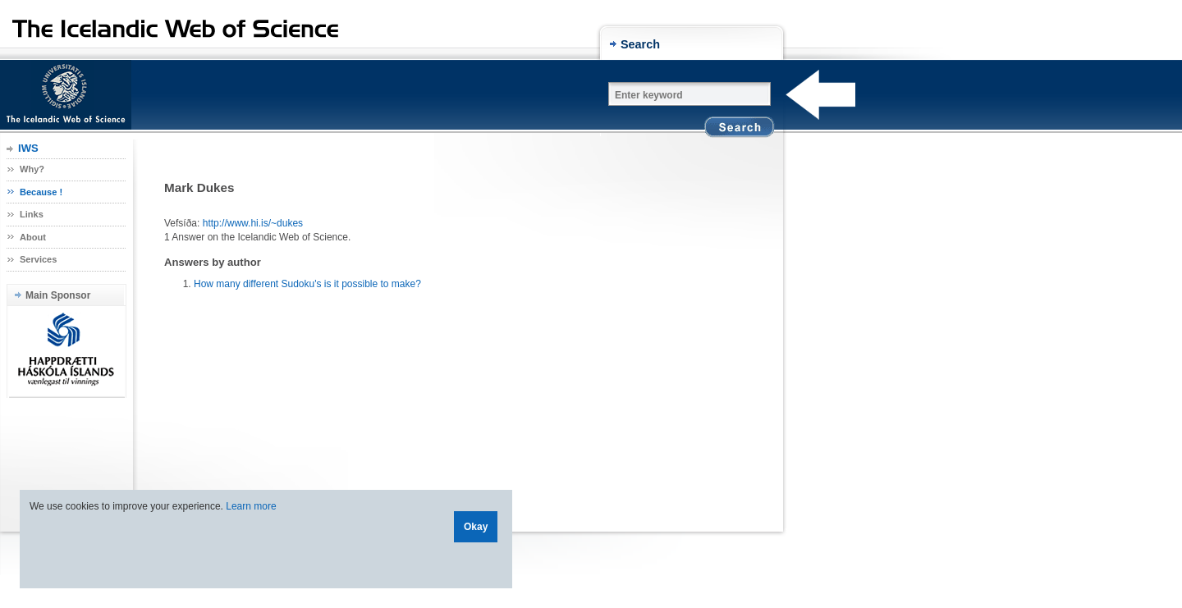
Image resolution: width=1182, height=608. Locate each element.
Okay (476, 527)
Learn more (251, 506)
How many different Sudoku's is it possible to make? (307, 284)
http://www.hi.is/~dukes (253, 223)
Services (38, 259)
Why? (32, 169)
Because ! (41, 192)
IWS (28, 148)
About (33, 237)
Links (32, 214)
